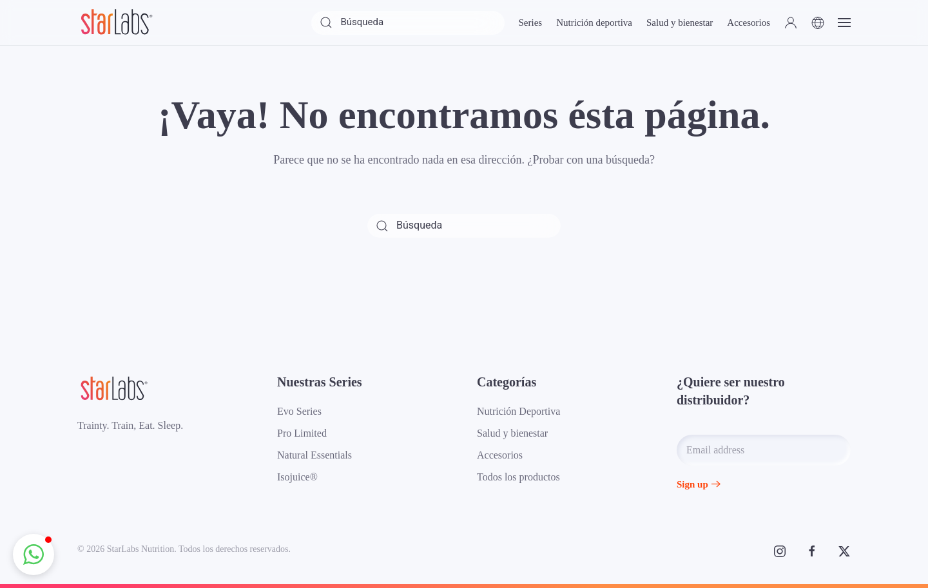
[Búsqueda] (408, 23)
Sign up (692, 484)
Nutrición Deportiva (518, 411)
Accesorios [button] (748, 22)
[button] (791, 22)
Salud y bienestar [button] (679, 22)
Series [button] (530, 22)
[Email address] (764, 450)
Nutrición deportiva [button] (594, 22)
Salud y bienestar (512, 433)
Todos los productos (518, 476)
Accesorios (500, 455)
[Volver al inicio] (116, 22)
